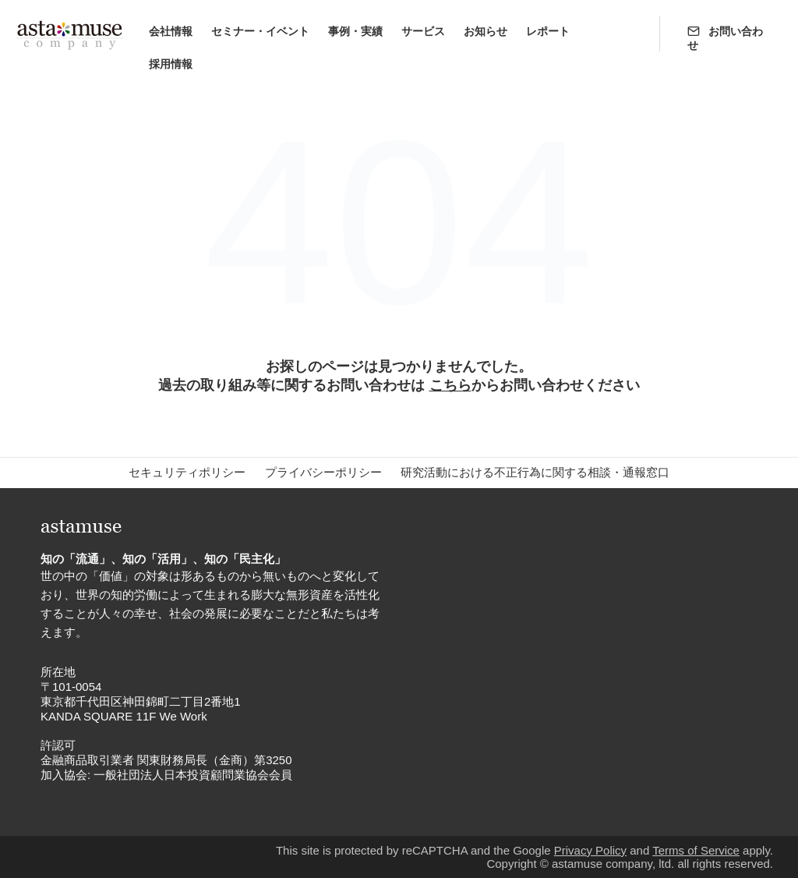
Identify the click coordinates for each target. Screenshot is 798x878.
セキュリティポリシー (187, 472)
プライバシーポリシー (323, 472)
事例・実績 (355, 31)
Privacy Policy (590, 850)
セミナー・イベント (260, 31)
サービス (423, 31)
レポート (548, 31)
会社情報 (170, 31)
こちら (450, 385)
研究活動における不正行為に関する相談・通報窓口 (535, 472)
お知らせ (485, 31)
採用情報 (170, 64)
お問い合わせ (725, 38)
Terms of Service (696, 850)
